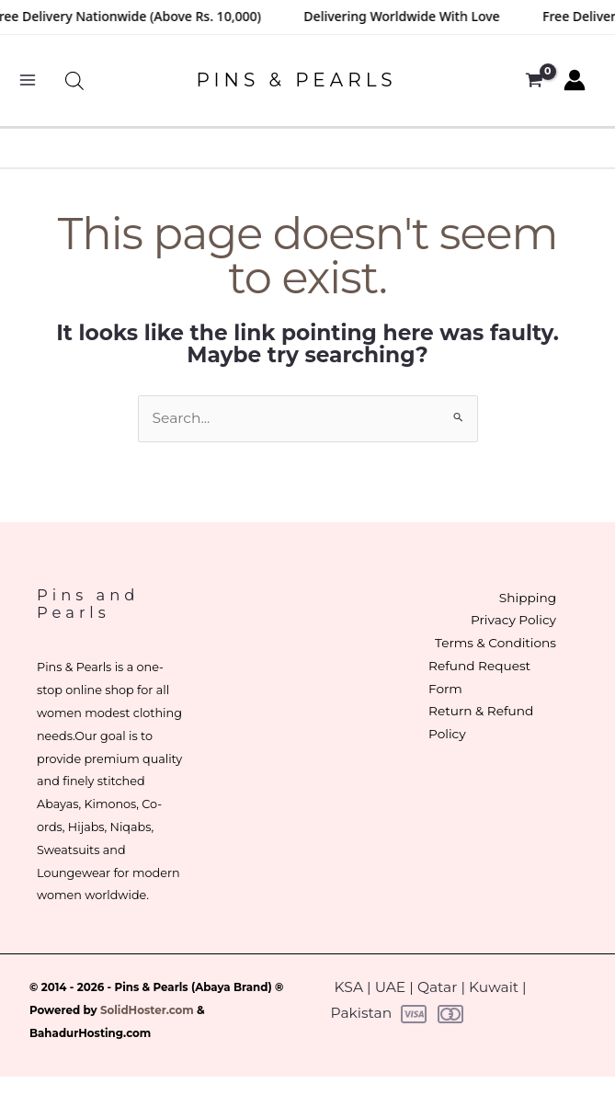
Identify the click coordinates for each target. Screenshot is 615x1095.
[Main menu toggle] (27, 80)
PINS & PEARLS (296, 80)
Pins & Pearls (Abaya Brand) (193, 987)
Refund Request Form (479, 677)
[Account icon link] (575, 80)
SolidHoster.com (147, 1010)
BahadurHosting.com (90, 1033)
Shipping (527, 597)
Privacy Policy (513, 619)
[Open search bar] (74, 80)
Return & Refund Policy (480, 722)
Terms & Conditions (495, 642)
